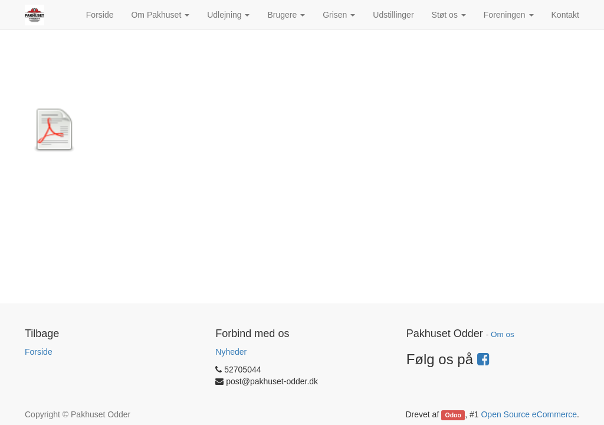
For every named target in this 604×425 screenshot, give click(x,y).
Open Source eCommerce (529, 414)
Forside (38, 352)
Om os (502, 334)
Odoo (453, 415)
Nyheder (231, 352)
